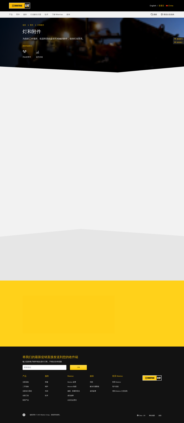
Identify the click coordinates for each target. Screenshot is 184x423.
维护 (46, 386)
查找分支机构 (167, 14)
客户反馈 (115, 386)
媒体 (68, 14)
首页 (24, 25)
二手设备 (26, 386)
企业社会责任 (72, 399)
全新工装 (26, 395)
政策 (160, 415)
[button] (169, 5)
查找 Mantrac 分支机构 (120, 390)
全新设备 (26, 381)
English (153, 6)
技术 (46, 14)
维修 (46, 381)
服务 (25, 14)
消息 (91, 381)
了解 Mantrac (57, 14)
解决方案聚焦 (94, 386)
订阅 (78, 367)
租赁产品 (26, 399)
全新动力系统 (27, 390)
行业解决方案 (35, 14)
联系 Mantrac (116, 381)
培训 (46, 390)
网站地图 (152, 415)
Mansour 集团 (71, 386)
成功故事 (70, 395)
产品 (11, 14)
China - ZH (141, 415)
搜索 (154, 14)
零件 (18, 14)
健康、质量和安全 (73, 390)
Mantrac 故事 (71, 381)
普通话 (161, 6)
